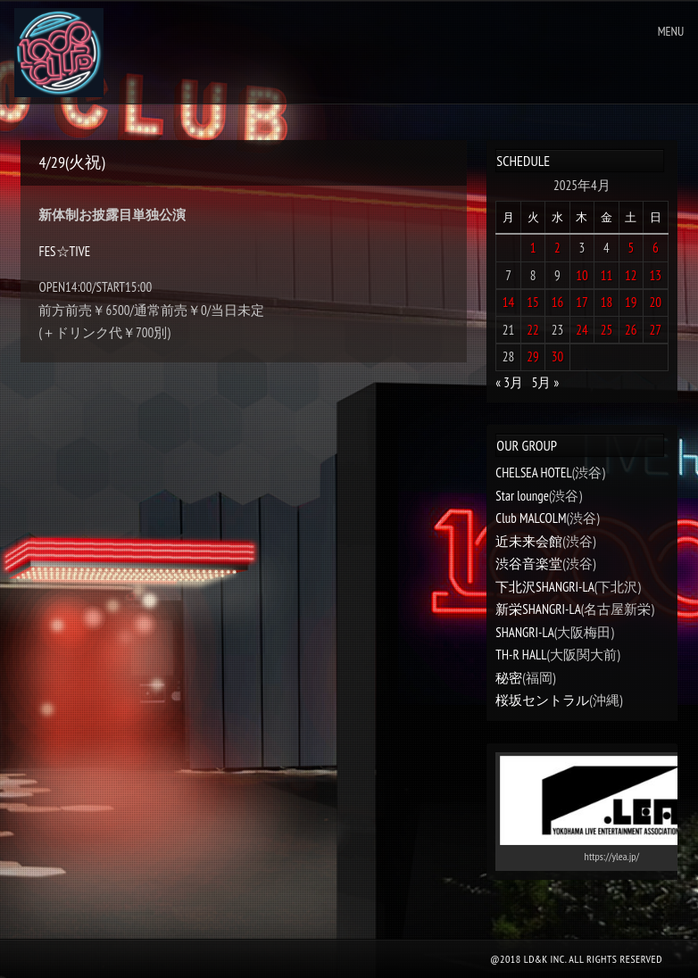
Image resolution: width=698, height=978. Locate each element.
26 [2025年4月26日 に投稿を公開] (631, 329)
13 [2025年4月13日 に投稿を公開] (656, 275)
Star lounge (522, 495)
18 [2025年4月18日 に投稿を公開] (607, 302)
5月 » (546, 382)
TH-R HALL (520, 654)
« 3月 (509, 382)
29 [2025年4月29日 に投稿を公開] (533, 356)
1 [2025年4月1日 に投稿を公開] (533, 247)
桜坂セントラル (542, 700)
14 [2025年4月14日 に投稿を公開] (509, 302)
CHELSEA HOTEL (533, 472)
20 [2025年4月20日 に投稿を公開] (656, 302)
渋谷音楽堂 (528, 563)
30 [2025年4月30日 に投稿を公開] (558, 356)
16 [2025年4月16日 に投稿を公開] (558, 302)
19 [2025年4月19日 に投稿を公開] (631, 302)
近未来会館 (528, 541)
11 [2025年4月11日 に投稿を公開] (607, 275)
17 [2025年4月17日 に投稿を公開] (582, 302)
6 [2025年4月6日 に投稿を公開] (655, 247)
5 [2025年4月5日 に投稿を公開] (630, 247)
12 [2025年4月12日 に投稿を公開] (631, 275)
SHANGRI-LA (524, 632)
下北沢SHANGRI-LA (544, 586)
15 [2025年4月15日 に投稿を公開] (533, 302)
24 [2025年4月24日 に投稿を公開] (582, 329)
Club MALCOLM (530, 518)
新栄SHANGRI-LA (537, 609)
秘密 (508, 677)
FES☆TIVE (64, 251)
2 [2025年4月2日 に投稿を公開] (557, 247)
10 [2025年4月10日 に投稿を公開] (582, 275)
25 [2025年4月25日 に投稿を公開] (607, 329)
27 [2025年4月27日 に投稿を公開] (656, 329)
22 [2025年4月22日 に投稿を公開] (533, 329)
